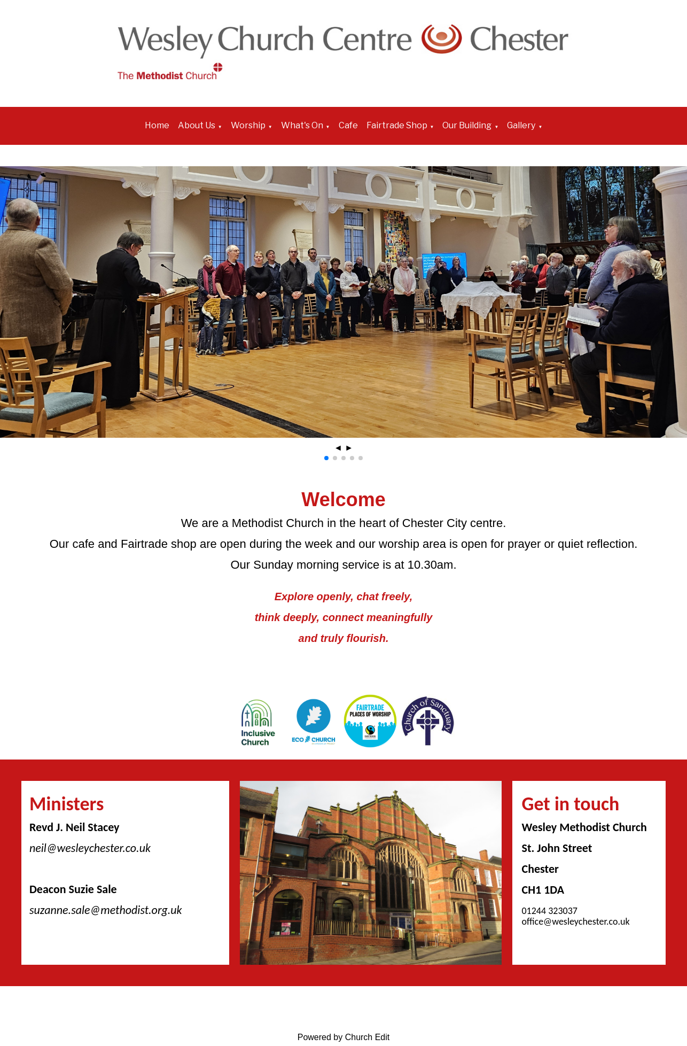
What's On (302, 125)
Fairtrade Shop (396, 125)
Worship (248, 125)
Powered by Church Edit (344, 1037)
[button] (326, 458)
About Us (196, 125)
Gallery (521, 125)
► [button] (349, 447)
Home (157, 125)
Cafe (348, 125)
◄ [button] (338, 447)
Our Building (466, 125)
